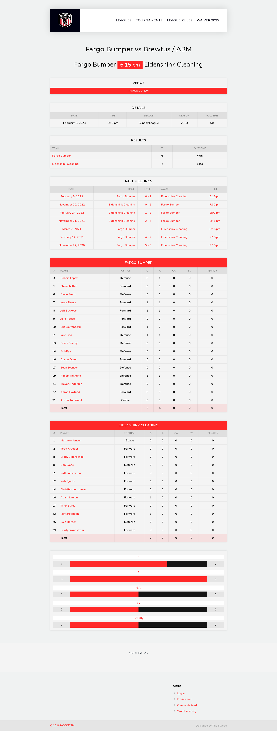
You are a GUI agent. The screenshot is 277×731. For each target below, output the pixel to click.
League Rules (179, 20)
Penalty (212, 270)
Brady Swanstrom (72, 530)
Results (148, 189)
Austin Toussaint (71, 400)
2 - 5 (148, 221)
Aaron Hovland (70, 392)
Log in (181, 693)
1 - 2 (148, 213)
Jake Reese (67, 319)
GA (174, 270)
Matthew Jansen (70, 440)
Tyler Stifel (67, 506)
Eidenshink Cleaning (65, 164)
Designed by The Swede (211, 725)
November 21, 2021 (72, 221)
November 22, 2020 (72, 245)
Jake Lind (66, 335)
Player (64, 270)
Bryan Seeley (69, 343)
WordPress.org (186, 711)
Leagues (123, 20)
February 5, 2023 (72, 196)
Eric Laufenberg (70, 327)
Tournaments (149, 20)
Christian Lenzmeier (73, 489)
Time (215, 189)
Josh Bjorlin (67, 481)
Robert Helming (70, 376)
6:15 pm (215, 196)
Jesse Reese (68, 302)
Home (131, 189)
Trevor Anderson (71, 384)
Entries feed (184, 699)
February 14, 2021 (72, 237)
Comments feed (187, 705)
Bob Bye (65, 351)
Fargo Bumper (61, 156)
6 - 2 (148, 196)
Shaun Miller (68, 286)
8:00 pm (215, 213)
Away (165, 189)
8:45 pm (215, 221)
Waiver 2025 (208, 20)
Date (72, 189)
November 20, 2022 (72, 205)
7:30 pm (215, 205)
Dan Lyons (67, 465)
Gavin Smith (68, 294)
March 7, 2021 (71, 229)
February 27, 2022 (72, 213)
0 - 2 (148, 205)
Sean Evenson (69, 368)
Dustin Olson (68, 359)
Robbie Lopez (69, 278)
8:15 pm (215, 229)
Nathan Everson (70, 473)
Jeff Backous (68, 311)
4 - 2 (148, 237)
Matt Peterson (69, 514)
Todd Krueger (69, 449)
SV (189, 270)
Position (125, 270)
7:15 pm (215, 237)
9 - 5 (148, 245)
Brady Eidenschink (72, 457)
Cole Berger (68, 522)
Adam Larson (69, 497)
